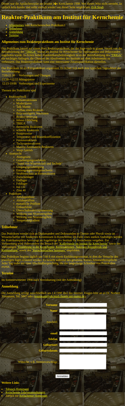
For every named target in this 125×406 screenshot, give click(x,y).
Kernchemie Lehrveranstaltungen (25, 397)
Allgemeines (16, 25)
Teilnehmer (15, 28)
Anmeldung (16, 31)
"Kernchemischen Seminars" (49, 250)
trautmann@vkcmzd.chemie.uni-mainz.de (59, 296)
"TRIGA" (31, 51)
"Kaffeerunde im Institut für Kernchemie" (83, 243)
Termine (14, 35)
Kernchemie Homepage (33, 401)
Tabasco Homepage (17, 394)
